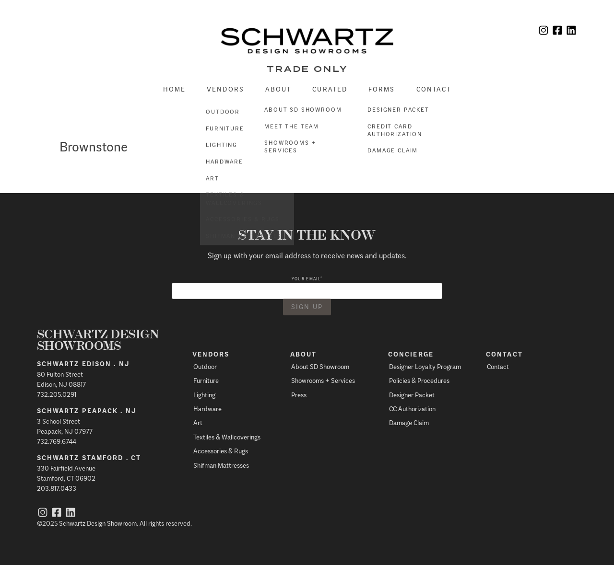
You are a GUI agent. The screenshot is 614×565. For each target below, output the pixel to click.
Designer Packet (412, 394)
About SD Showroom (320, 366)
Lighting (204, 394)
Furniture (206, 380)
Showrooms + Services (323, 380)
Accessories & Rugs (220, 450)
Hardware (207, 408)
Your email (307, 278)
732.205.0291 (56, 394)
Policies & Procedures (419, 380)
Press (299, 394)
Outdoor (205, 366)
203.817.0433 (56, 488)
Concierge (411, 354)
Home (174, 88)
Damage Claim (409, 422)
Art (197, 422)
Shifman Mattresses (221, 465)
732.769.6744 (56, 441)
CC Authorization (412, 408)
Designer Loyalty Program (425, 366)
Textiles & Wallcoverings (226, 436)
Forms (381, 88)
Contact (433, 88)
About (278, 88)
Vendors (225, 88)
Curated (329, 88)
